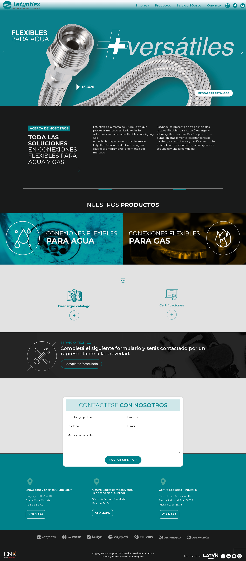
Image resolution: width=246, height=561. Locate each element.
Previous (3, 52)
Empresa (142, 5)
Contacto (214, 5)
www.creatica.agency (133, 556)
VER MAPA (36, 514)
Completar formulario (81, 364)
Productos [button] (163, 5)
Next (242, 52)
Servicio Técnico (189, 5)
